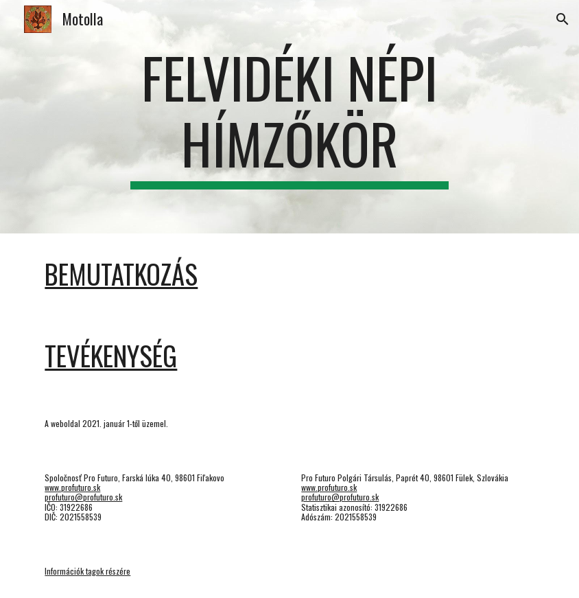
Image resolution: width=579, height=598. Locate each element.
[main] (289, 116)
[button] (562, 19)
